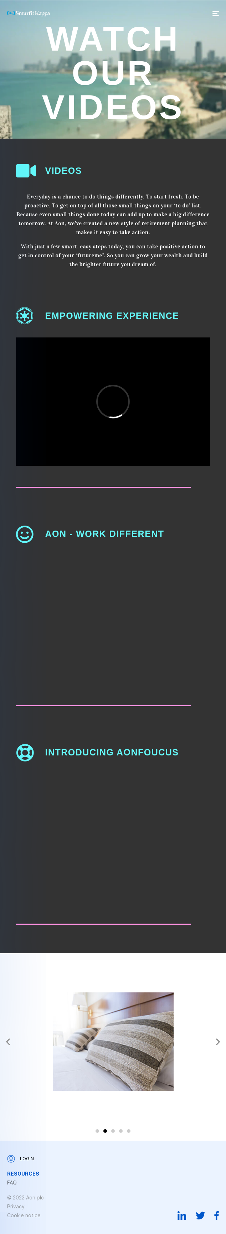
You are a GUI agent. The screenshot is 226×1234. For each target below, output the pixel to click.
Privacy (16, 1206)
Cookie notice (24, 1215)
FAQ (12, 1183)
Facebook (216, 1215)
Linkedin (182, 1215)
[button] (8, 1041)
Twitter (200, 1215)
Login (20, 1159)
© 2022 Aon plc (25, 1197)
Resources (23, 1174)
